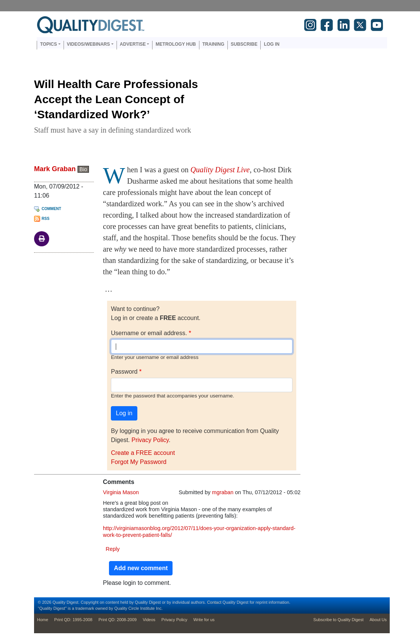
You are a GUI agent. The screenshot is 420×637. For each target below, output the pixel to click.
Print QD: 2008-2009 (117, 619)
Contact (214, 602)
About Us (378, 619)
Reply (113, 549)
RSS (46, 218)
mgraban (222, 492)
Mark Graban (55, 169)
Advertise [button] (133, 44)
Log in (271, 44)
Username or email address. (149, 333)
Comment (51, 209)
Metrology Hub (176, 44)
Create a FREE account (143, 453)
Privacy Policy (149, 440)
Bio (83, 169)
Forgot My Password (138, 462)
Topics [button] (48, 44)
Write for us (204, 619)
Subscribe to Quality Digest (338, 619)
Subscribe (244, 44)
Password (124, 371)
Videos (149, 619)
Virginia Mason (121, 492)
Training (213, 44)
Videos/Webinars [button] (88, 44)
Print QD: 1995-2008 (73, 619)
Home (42, 619)
